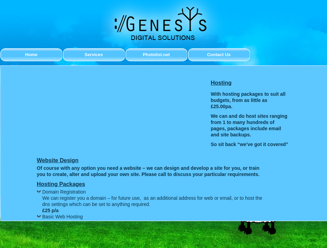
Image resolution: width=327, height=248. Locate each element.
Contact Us (219, 54)
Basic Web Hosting (62, 216)
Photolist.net (156, 54)
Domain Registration (64, 192)
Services (93, 54)
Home (31, 54)
